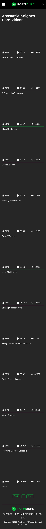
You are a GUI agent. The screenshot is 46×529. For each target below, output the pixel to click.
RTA (23, 518)
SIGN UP (29, 514)
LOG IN (18, 514)
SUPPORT (7, 514)
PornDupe (21, 522)
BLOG (39, 514)
